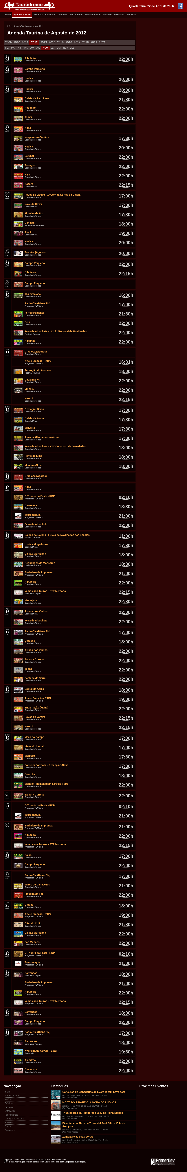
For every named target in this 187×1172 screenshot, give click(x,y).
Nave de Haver (33, 204)
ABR (20, 48)
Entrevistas (76, 14)
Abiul (28, 232)
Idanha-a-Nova (33, 465)
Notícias (38, 14)
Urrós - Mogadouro (36, 544)
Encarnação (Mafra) (36, 707)
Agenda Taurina (22, 14)
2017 (77, 42)
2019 (94, 42)
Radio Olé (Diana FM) (37, 303)
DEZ (72, 48)
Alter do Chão (33, 923)
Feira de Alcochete (36, 524)
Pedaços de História (14, 1118)
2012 (34, 42)
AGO (45, 48)
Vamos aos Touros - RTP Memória (45, 591)
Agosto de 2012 (36, 26)
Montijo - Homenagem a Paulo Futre (46, 783)
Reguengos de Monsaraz (40, 563)
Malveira (30, 427)
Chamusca (31, 1069)
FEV (7, 48)
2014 (52, 42)
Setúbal (29, 155)
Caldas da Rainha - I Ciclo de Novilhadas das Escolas (57, 535)
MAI (26, 48)
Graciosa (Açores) (36, 351)
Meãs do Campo (34, 737)
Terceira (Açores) (35, 252)
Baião (28, 855)
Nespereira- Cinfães (37, 137)
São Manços (32, 942)
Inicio (8, 14)
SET (53, 48)
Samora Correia (34, 659)
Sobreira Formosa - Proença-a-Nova (46, 765)
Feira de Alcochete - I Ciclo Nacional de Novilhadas (56, 331)
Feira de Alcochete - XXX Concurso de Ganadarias (55, 446)
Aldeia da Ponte (34, 418)
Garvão (29, 904)
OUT (59, 48)
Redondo (30, 107)
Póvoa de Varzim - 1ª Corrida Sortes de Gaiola (52, 194)
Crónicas (50, 14)
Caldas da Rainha (35, 553)
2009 (8, 42)
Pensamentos (93, 14)
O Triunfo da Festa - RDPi (40, 496)
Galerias (62, 14)
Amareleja (31, 505)
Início (9, 26)
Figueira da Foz (34, 213)
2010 (17, 42)
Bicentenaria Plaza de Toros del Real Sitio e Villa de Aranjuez (93, 1125)
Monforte (30, 755)
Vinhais (29, 388)
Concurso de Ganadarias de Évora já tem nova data (93, 1091)
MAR (13, 48)
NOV (65, 48)
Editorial (131, 14)
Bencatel (30, 222)
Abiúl (28, 127)
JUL (38, 48)
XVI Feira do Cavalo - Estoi (41, 1050)
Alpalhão (30, 340)
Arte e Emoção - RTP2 (38, 360)
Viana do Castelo (35, 746)
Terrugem (30, 165)
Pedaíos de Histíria (113, 14)
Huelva (29, 78)
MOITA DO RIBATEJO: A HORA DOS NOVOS (89, 1102)
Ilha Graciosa (33, 294)
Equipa (8, 1126)
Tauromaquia (33, 514)
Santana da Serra (35, 678)
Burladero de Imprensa (39, 572)
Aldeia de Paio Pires (37, 98)
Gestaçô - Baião (34, 409)
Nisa (27, 174)
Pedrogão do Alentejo (38, 370)
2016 (68, 42)
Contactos (9, 1130)
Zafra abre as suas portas (78, 1136)
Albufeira (30, 58)
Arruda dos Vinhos (36, 611)
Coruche (30, 640)
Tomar (28, 117)
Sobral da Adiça (34, 688)
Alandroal (30, 1060)
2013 (43, 42)
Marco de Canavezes (37, 884)
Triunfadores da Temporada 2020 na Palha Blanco (92, 1112)
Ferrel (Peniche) (34, 312)
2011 (25, 42)
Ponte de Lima (33, 455)
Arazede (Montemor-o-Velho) (42, 437)
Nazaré (29, 183)
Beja (27, 322)
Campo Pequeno (35, 68)
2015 (60, 42)
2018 (85, 42)
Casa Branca (32, 379)
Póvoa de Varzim (35, 716)
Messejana (31, 600)
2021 (102, 42)
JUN (32, 48)
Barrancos (31, 973)
